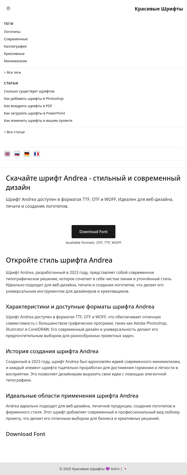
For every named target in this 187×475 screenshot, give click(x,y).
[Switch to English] (7, 153)
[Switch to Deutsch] (26, 153)
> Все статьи (14, 132)
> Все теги (12, 72)
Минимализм (15, 61)
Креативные (14, 53)
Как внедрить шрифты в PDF (28, 105)
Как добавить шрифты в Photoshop (34, 98)
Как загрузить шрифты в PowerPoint (34, 113)
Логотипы (12, 31)
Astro (115, 468)
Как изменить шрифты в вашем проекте (38, 120)
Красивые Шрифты (159, 8)
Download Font (93, 231)
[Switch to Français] (36, 153)
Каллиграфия (15, 46)
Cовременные (16, 39)
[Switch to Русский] (17, 153)
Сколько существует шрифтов (29, 91)
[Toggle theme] (8, 8)
